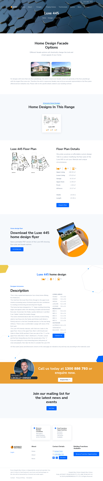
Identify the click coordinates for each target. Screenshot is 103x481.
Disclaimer (29, 478)
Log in (12, 452)
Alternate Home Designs (51, 104)
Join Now (51, 408)
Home (23, 7)
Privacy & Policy (20, 478)
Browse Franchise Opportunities (86, 454)
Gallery (72, 7)
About (30, 7)
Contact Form (58, 451)
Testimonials (63, 7)
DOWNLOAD (16, 249)
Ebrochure (63, 457)
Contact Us (59, 336)
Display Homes (51, 7)
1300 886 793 (86, 2)
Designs (39, 7)
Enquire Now (63, 206)
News (79, 7)
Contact (86, 7)
